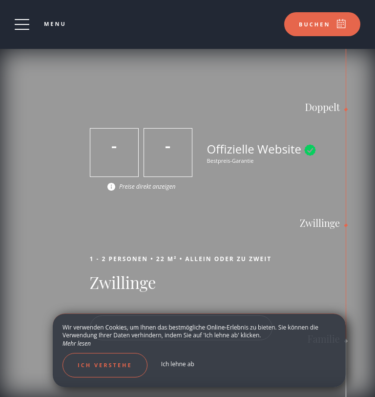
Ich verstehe (105, 365)
